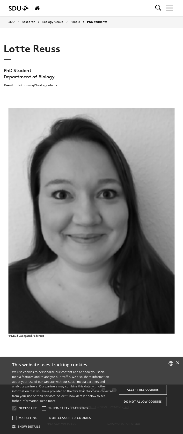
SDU (11, 21)
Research (28, 22)
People (75, 22)
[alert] (91, 395)
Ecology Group (53, 22)
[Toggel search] (158, 8)
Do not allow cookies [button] (143, 402)
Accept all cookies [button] (143, 390)
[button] (14, 408)
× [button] (177, 363)
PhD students (97, 22)
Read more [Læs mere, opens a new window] (48, 401)
